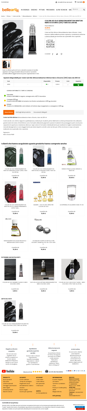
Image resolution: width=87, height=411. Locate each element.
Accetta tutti (80, 407)
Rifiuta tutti (80, 409)
